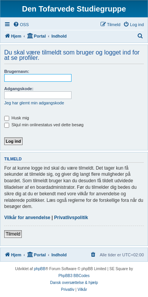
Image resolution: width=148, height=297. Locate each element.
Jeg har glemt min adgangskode (34, 103)
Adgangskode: (18, 88)
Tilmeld (13, 234)
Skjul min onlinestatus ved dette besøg (43, 124)
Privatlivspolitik (71, 217)
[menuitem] (21, 24)
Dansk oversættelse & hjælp (74, 282)
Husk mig (16, 118)
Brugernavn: (16, 71)
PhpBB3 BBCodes (74, 276)
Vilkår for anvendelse (27, 217)
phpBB (40, 269)
